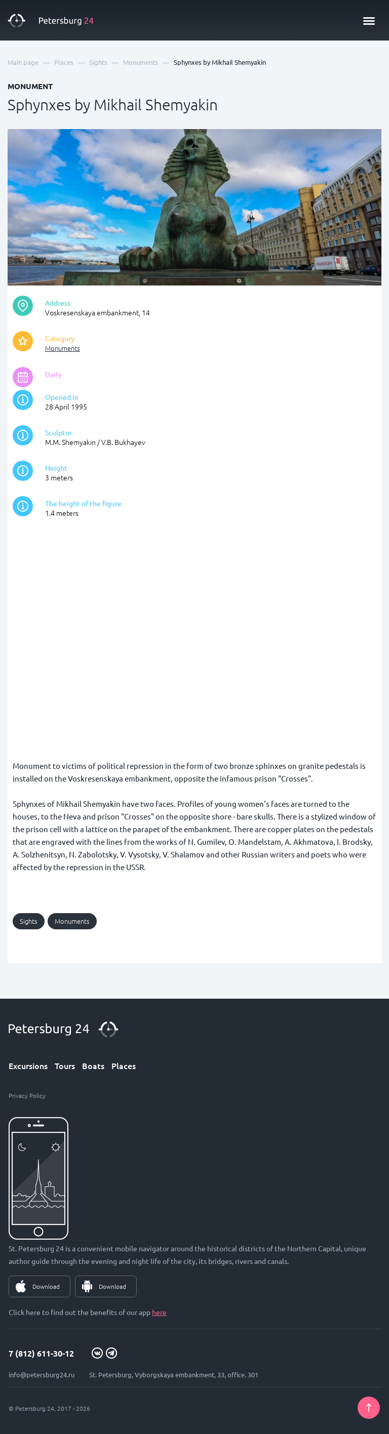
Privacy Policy (27, 1095)
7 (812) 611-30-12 (41, 1353)
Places (123, 1065)
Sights (28, 921)
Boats (93, 1065)
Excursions (28, 1065)
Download (46, 1286)
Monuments (62, 348)
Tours (65, 1065)
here (159, 1312)
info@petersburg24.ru (41, 1374)
